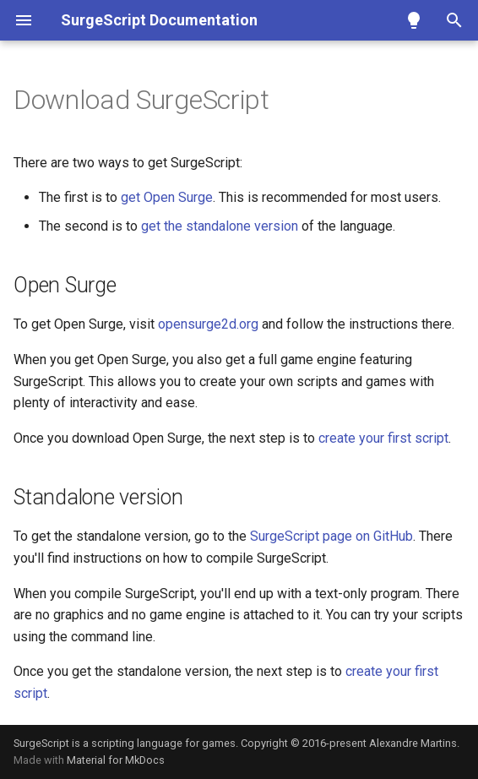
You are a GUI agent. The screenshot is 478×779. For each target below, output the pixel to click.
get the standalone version (219, 226)
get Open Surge (167, 197)
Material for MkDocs (116, 760)
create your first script (383, 438)
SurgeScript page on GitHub (331, 536)
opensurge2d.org (208, 324)
